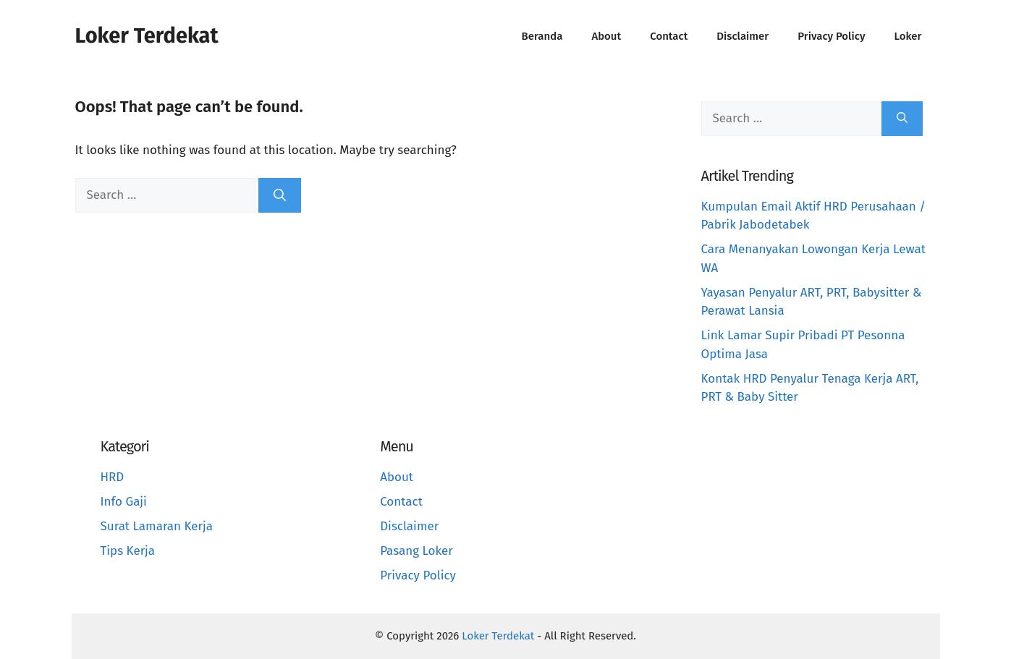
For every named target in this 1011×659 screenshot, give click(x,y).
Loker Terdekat (147, 35)
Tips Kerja (128, 550)
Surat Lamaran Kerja (157, 526)
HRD (112, 477)
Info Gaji (124, 501)
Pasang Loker (416, 550)
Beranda (542, 36)
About (606, 36)
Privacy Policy (831, 36)
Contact (669, 36)
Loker (908, 36)
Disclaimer (742, 36)
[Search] (279, 195)
